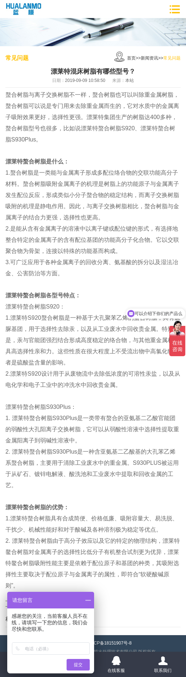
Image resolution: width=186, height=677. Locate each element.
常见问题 (172, 58)
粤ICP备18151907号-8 (110, 643)
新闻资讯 (149, 58)
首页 (131, 58)
